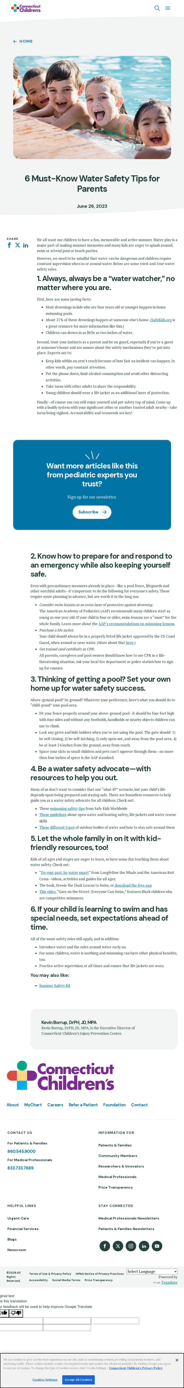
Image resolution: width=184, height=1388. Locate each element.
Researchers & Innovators (121, 1166)
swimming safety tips (67, 808)
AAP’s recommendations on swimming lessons (136, 623)
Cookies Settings (44, 1380)
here (130, 642)
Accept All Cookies (78, 1380)
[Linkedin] (26, 245)
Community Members (117, 1155)
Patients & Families (115, 1145)
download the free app (133, 885)
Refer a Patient (83, 1105)
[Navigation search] (157, 8)
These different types (57, 827)
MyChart (33, 1105)
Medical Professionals (117, 1177)
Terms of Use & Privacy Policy (50, 1274)
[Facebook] (9, 245)
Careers (55, 1105)
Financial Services (23, 1229)
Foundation (114, 1105)
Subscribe (88, 512)
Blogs (12, 1239)
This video (47, 891)
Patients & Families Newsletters (126, 1229)
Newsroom (16, 1250)
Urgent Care (18, 1218)
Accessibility (38, 1280)
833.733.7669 (20, 1168)
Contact (139, 1105)
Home (26, 41)
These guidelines (52, 814)
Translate (165, 1282)
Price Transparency (115, 1187)
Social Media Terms (66, 1280)
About (13, 1105)
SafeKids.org (161, 319)
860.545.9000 (21, 1151)
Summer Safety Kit (54, 985)
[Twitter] (17, 245)
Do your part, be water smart (65, 872)
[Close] (177, 1360)
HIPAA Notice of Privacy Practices (100, 1274)
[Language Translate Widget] (152, 1271)
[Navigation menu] (168, 8)
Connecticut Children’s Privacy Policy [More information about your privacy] (136, 1368)
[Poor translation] (16, 1313)
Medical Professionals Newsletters (128, 1218)
